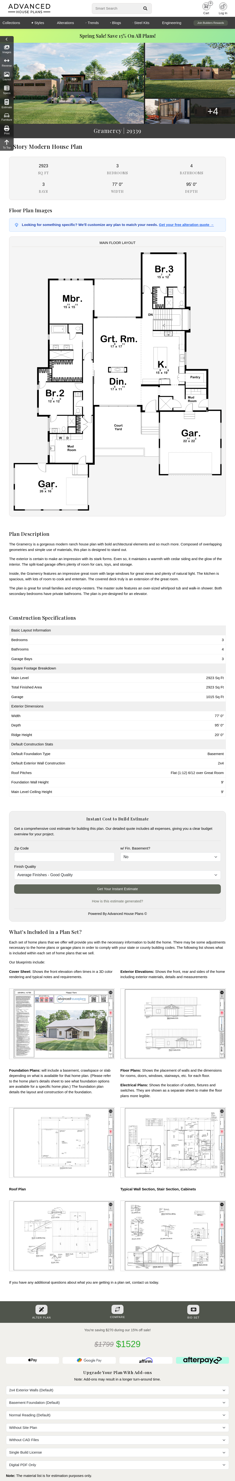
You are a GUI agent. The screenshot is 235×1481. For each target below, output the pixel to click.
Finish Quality (25, 866)
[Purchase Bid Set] (193, 1309)
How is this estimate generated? (117, 901)
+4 (212, 111)
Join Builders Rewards (210, 22)
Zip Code (21, 848)
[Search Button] (145, 8)
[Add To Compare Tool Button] (117, 1309)
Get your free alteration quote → (186, 225)
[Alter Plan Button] (41, 1309)
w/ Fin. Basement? (135, 848)
